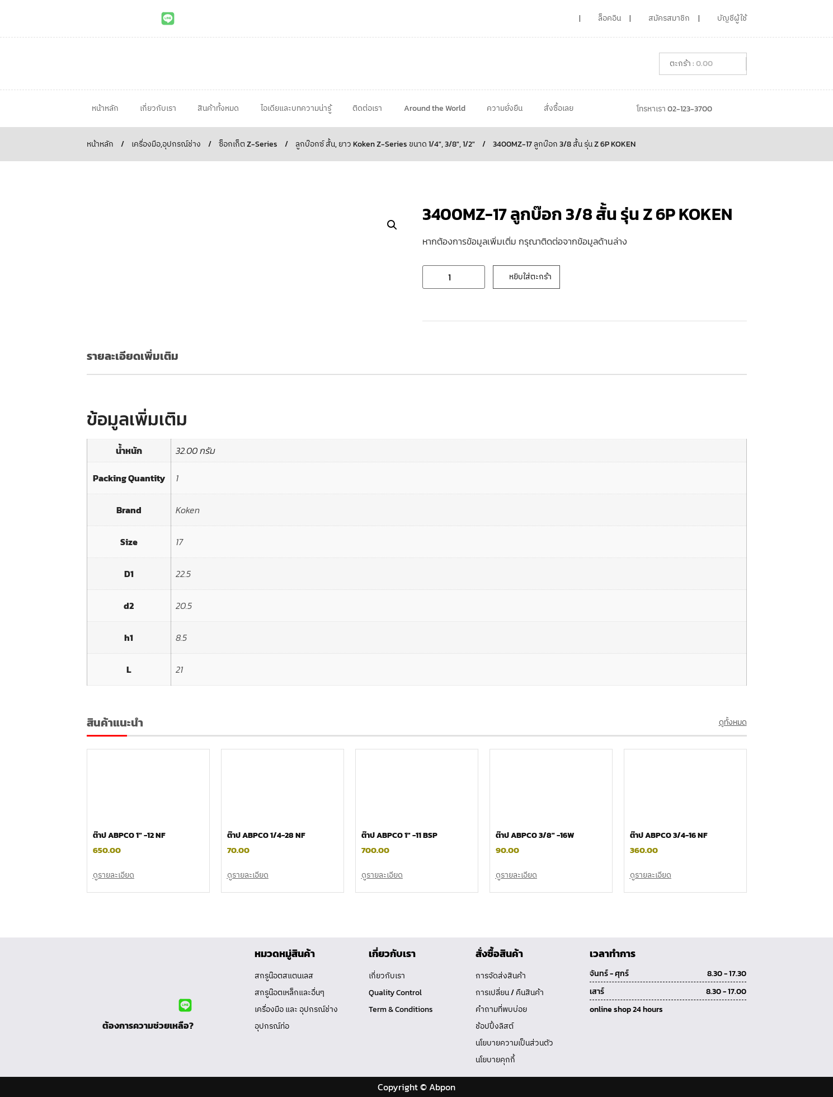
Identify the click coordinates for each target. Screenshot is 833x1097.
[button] (392, 225)
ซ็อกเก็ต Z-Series (248, 144)
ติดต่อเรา (367, 108)
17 (179, 541)
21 (179, 669)
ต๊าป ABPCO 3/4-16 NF (668, 835)
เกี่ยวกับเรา (158, 108)
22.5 (183, 573)
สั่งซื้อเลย (558, 108)
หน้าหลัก (105, 108)
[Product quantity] (453, 277)
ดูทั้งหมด (733, 722)
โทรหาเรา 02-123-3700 (674, 109)
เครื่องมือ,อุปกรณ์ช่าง (166, 144)
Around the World (434, 108)
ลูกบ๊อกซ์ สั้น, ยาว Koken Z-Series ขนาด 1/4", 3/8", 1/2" (385, 144)
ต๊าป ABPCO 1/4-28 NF (266, 835)
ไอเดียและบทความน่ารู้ (296, 108)
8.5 (181, 637)
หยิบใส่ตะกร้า (530, 277)
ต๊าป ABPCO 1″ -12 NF (129, 835)
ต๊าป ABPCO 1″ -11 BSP (399, 835)
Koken (188, 510)
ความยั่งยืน (505, 108)
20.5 (184, 605)
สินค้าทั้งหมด (218, 108)
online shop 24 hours (626, 1009)
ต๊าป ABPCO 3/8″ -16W (535, 835)
